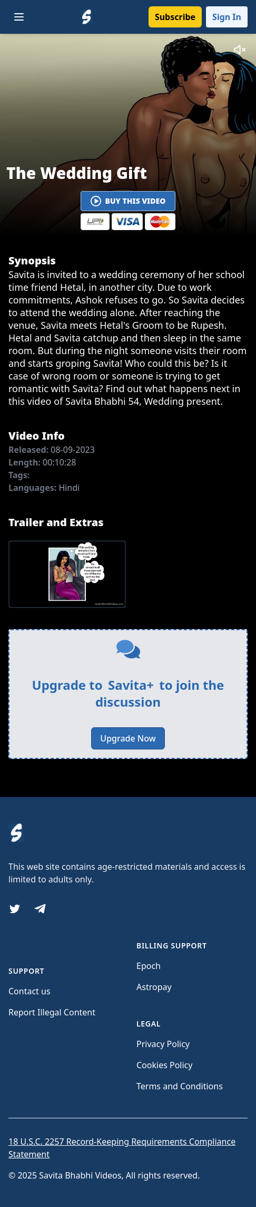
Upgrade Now (127, 738)
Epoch (148, 966)
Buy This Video (128, 201)
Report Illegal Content (51, 1012)
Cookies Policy (164, 1065)
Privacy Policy (163, 1044)
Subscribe (175, 17)
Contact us (29, 991)
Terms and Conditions (179, 1086)
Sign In (226, 17)
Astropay (154, 987)
